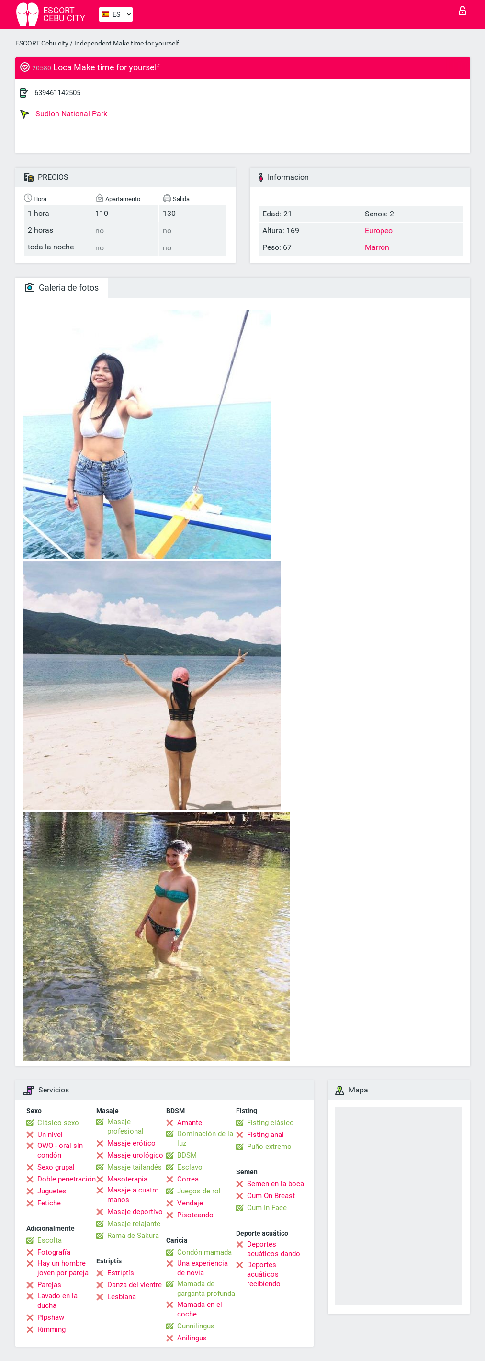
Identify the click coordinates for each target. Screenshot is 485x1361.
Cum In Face (267, 1208)
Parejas (49, 1285)
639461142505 (57, 93)
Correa (188, 1179)
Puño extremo (269, 1146)
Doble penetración (66, 1179)
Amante (189, 1122)
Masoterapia (127, 1179)
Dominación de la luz (205, 1138)
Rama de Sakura (133, 1235)
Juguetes (52, 1191)
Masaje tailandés (134, 1167)
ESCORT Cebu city (41, 43)
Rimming (51, 1329)
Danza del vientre (134, 1285)
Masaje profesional (125, 1126)
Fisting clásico (270, 1122)
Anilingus (192, 1338)
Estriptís (120, 1273)
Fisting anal (265, 1134)
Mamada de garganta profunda (206, 1289)
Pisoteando (195, 1215)
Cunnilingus (195, 1326)
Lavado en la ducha (57, 1301)
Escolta (49, 1240)
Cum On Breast (271, 1196)
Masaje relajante (133, 1223)
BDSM (187, 1155)
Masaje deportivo (135, 1211)
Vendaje (190, 1203)
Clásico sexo (58, 1122)
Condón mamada (204, 1252)
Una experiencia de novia (202, 1268)
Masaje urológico (135, 1155)
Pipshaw (50, 1317)
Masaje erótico (131, 1143)
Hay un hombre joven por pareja (63, 1268)
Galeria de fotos (62, 287)
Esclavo (190, 1167)
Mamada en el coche (199, 1309)
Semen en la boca (275, 1184)
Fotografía (53, 1252)
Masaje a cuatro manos (133, 1195)
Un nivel (50, 1134)
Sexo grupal (56, 1167)
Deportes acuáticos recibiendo (264, 1274)
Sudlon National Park (63, 114)
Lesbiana (121, 1297)
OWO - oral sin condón (60, 1150)
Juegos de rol (199, 1191)
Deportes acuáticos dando (273, 1249)
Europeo (379, 230)
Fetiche (49, 1203)
